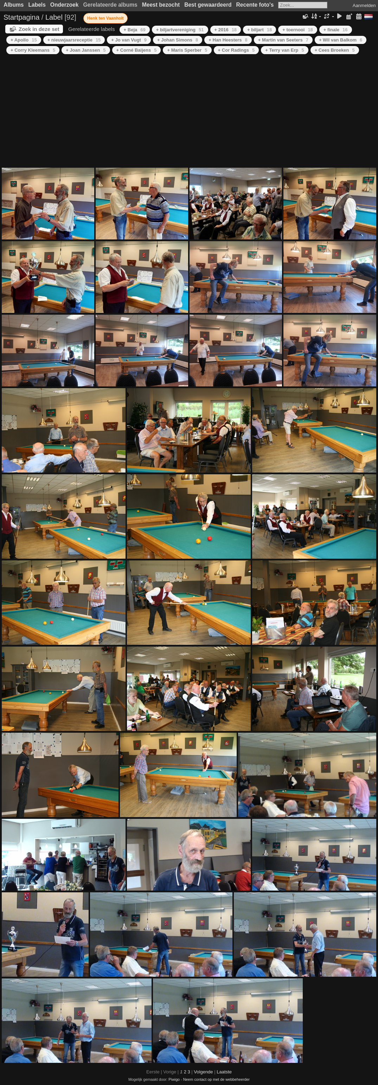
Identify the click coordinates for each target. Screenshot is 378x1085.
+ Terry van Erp (284, 50)
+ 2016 (225, 29)
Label (54, 17)
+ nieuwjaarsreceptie (74, 40)
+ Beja (135, 29)
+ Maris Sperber (187, 50)
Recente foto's (255, 5)
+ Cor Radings (236, 50)
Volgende (203, 1071)
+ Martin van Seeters (283, 40)
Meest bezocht (161, 5)
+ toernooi (297, 29)
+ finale (335, 29)
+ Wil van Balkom (340, 40)
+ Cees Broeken (335, 50)
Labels (36, 5)
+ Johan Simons (177, 40)
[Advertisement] (189, 111)
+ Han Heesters (228, 40)
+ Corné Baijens (136, 50)
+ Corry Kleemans (33, 50)
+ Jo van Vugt (129, 40)
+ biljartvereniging (180, 29)
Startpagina (21, 17)
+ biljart (259, 29)
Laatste (224, 1071)
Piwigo (174, 1079)
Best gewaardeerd (207, 5)
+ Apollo (24, 40)
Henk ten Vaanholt (105, 18)
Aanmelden (364, 5)
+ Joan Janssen (85, 50)
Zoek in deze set (39, 29)
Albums (14, 5)
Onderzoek (64, 5)
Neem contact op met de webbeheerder (216, 1079)
